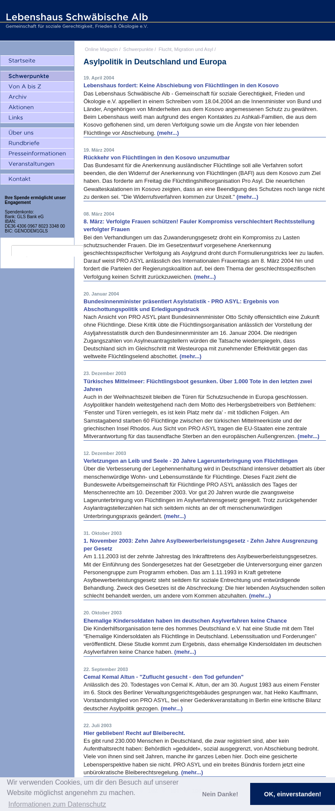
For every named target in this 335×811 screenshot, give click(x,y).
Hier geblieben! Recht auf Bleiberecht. (134, 733)
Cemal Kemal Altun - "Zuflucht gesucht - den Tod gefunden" (164, 677)
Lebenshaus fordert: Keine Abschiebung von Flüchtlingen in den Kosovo (181, 85)
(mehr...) (168, 133)
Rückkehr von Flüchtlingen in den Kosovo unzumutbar (157, 157)
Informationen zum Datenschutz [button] (57, 804)
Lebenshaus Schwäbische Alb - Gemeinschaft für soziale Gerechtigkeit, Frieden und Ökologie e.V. (75, 20)
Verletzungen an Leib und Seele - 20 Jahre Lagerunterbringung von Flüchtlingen (191, 461)
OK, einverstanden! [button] (292, 794)
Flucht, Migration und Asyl (185, 49)
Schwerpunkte (138, 49)
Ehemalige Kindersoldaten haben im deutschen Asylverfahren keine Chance (185, 620)
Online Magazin (101, 49)
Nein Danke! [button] (220, 794)
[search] (48, 251)
